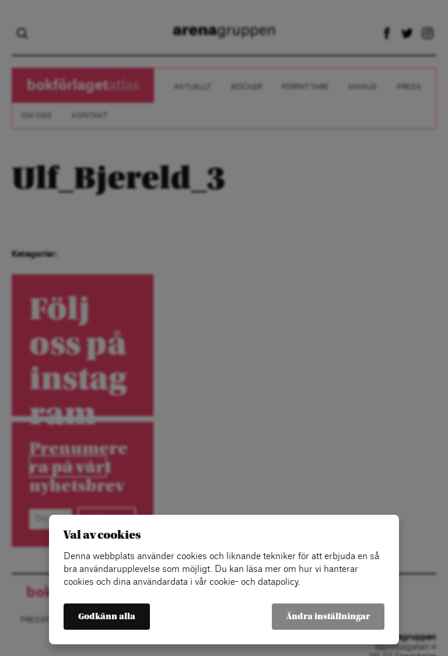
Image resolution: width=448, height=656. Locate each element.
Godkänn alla (106, 617)
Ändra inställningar (328, 617)
